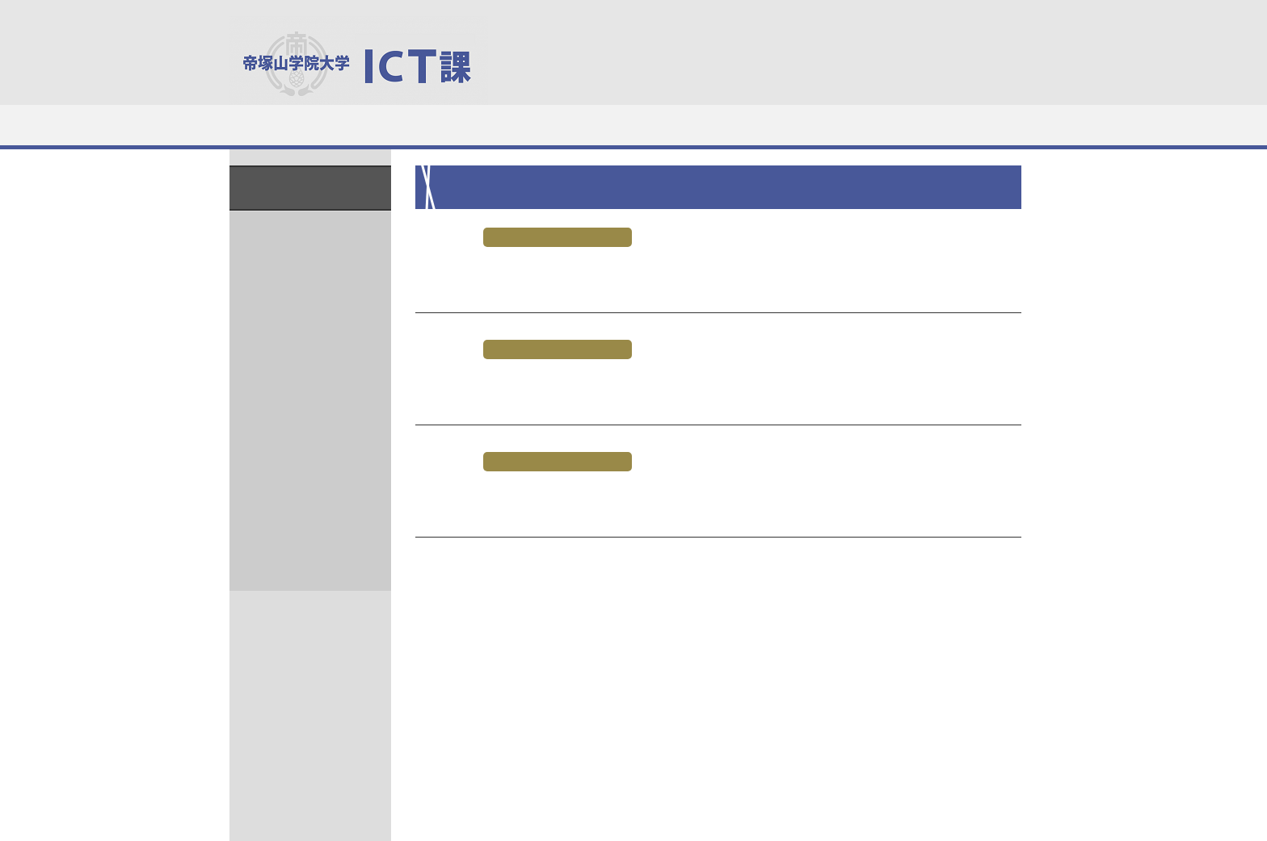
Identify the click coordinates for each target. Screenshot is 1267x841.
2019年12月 (304, 550)
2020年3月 (300, 463)
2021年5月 (300, 260)
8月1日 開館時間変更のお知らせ (531, 274)
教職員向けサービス (969, 125)
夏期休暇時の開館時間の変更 (520, 386)
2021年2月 (300, 289)
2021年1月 (300, 318)
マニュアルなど (835, 125)
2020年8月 (300, 405)
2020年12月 (304, 347)
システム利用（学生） (565, 125)
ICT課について (296, 125)
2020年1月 (300, 521)
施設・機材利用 (431, 125)
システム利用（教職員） (700, 125)
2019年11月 (304, 579)
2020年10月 (304, 376)
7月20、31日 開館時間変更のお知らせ (560, 498)
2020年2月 (300, 492)
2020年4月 (300, 434)
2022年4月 (300, 231)
